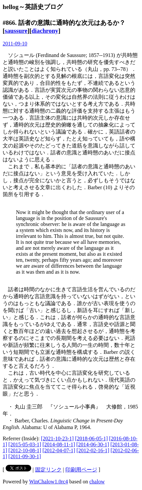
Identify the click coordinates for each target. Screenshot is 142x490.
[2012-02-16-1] (93, 450)
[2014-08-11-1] (58, 444)
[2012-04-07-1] (58, 450)
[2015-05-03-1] (24, 444)
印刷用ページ (81, 469)
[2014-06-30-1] (92, 444)
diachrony (45, 30)
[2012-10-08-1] (24, 450)
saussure (16, 30)
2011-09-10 (15, 43)
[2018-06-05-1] (91, 438)
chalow (97, 481)
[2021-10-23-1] (57, 438)
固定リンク (48, 469)
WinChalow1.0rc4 (48, 481)
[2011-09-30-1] (24, 456)
